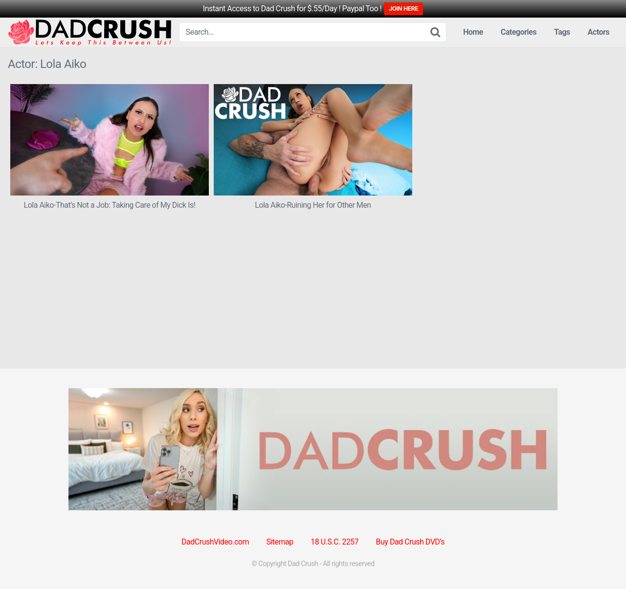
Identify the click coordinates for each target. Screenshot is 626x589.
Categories (519, 32)
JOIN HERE (403, 8)
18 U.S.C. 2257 (334, 541)
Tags (562, 32)
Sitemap (279, 541)
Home (473, 32)
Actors (598, 32)
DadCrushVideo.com (215, 541)
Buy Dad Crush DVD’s (410, 541)
